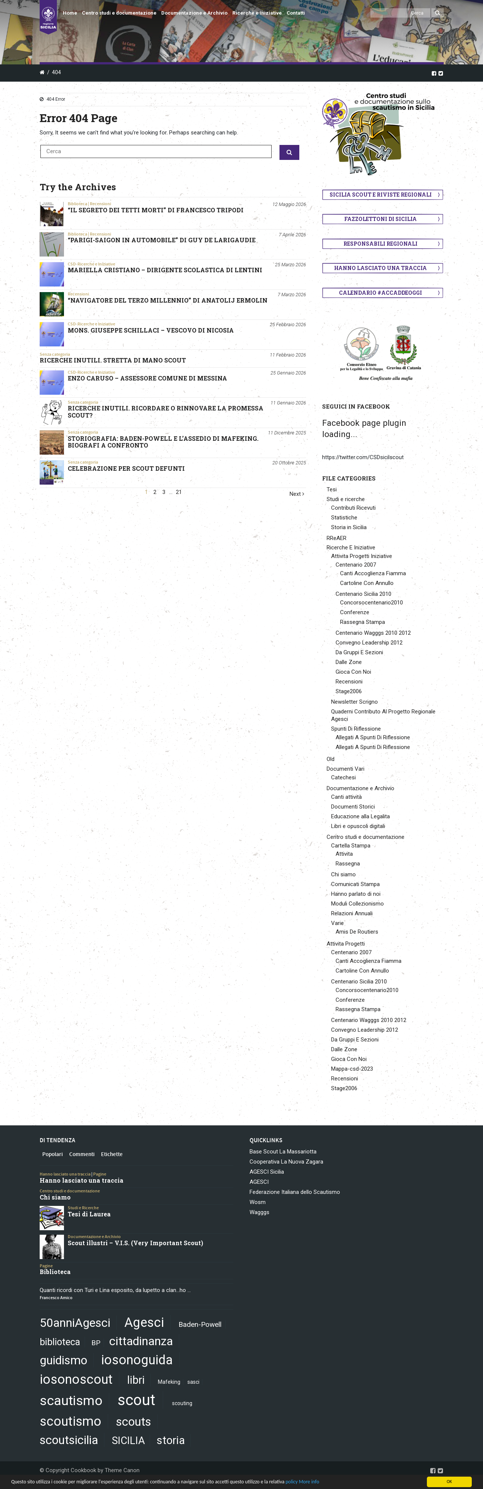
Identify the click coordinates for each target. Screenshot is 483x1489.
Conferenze (354, 612)
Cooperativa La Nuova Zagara (286, 1161)
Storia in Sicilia (349, 527)
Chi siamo (343, 874)
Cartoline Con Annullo (367, 583)
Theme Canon (122, 1470)
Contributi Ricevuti (353, 507)
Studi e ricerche (346, 499)
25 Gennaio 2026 (288, 373)
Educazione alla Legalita (360, 816)
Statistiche (344, 517)
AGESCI (259, 1182)
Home (70, 13)
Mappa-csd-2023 (352, 1068)
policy (291, 1482)
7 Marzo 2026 (292, 294)
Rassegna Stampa (362, 622)
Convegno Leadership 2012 (369, 642)
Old (330, 759)
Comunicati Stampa (355, 884)
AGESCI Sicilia (267, 1171)
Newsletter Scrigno (354, 701)
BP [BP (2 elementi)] (95, 1342)
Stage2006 (349, 691)
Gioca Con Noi (353, 671)
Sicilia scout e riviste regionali (381, 194)
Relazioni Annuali (352, 913)
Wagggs (259, 1212)
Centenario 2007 (356, 564)
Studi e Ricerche (83, 1208)
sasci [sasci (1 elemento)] (193, 1382)
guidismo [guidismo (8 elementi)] (63, 1360)
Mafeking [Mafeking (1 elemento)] (169, 1382)
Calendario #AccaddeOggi (380, 292)
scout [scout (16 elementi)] (136, 1400)
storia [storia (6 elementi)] (171, 1440)
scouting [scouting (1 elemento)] (182, 1403)
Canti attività (346, 797)
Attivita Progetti (346, 943)
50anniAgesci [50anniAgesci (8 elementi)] (75, 1323)
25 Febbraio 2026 (288, 324)
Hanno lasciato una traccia (380, 268)
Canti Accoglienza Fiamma (373, 573)
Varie (337, 923)
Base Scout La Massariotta (283, 1151)
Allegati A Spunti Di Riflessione (373, 737)
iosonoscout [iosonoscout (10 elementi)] (76, 1379)
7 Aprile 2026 (292, 234)
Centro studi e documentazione (119, 13)
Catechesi (343, 777)
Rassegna (348, 863)
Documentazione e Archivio (194, 13)
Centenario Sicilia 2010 (363, 594)
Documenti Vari (345, 768)
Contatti (296, 13)
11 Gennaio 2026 (288, 403)
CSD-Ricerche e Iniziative (91, 264)
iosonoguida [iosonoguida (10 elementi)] (137, 1359)
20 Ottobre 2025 (289, 462)
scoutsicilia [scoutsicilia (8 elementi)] (69, 1440)
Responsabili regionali (380, 243)
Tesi (332, 489)
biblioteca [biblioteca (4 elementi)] (60, 1342)
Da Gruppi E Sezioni (359, 652)
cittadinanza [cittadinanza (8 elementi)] (141, 1341)
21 (179, 492)
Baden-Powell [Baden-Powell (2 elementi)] (199, 1324)
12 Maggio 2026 (289, 204)
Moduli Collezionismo (357, 903)
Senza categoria (55, 354)
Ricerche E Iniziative (351, 547)
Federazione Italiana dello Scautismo (295, 1192)
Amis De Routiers (357, 931)
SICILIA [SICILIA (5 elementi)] (128, 1441)
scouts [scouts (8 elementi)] (133, 1421)
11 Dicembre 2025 (287, 433)
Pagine (99, 1174)
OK (449, 1481)
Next (297, 494)
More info (309, 1482)
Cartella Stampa (350, 845)
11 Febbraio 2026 (288, 355)
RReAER (336, 538)
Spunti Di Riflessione (356, 728)
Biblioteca (77, 204)
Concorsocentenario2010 (371, 602)
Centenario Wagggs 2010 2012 (373, 633)
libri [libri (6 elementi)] (136, 1380)
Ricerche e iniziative (257, 13)
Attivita (344, 853)
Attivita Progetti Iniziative (361, 556)
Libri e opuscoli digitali (358, 826)
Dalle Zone (349, 662)
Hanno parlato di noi (355, 894)
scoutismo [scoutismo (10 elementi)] (70, 1421)
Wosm (258, 1202)
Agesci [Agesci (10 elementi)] (144, 1322)
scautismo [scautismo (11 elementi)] (71, 1400)
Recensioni (100, 204)
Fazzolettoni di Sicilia (380, 218)
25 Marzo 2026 (290, 264)
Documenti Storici (353, 806)
